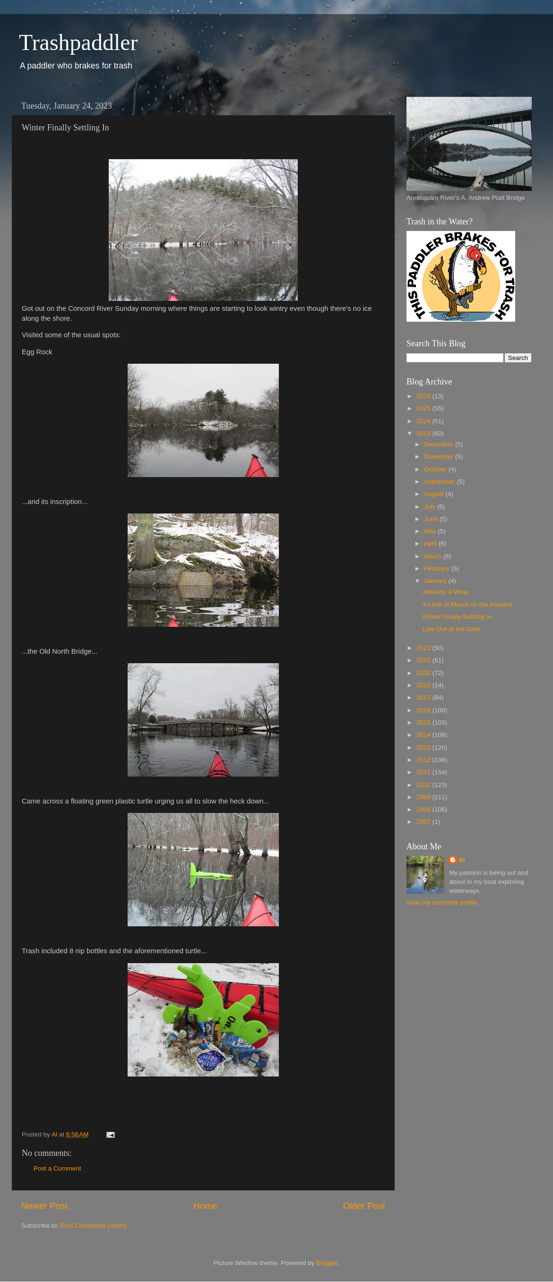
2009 (424, 797)
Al (461, 859)
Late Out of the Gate (451, 628)
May (431, 531)
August (435, 493)
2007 (424, 821)
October (436, 469)
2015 (424, 722)
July (430, 506)
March (433, 556)
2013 (424, 747)
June (432, 518)
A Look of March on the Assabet (468, 604)
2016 (424, 710)
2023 (424, 433)
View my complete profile (441, 902)
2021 (424, 660)
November (439, 456)
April (431, 543)
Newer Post (44, 1206)
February (437, 568)
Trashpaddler (78, 42)
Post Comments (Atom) (93, 1225)
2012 (424, 759)
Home (205, 1206)
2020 (424, 672)
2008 (424, 809)
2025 (424, 408)
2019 (424, 685)
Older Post (364, 1206)
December (439, 444)
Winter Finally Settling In (457, 616)
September (440, 481)
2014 (424, 734)
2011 (424, 772)
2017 (424, 697)
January (436, 580)
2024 (424, 421)
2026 (424, 396)
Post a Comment (57, 1168)
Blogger (327, 1262)
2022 (424, 647)
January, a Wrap (446, 591)
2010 (424, 784)
